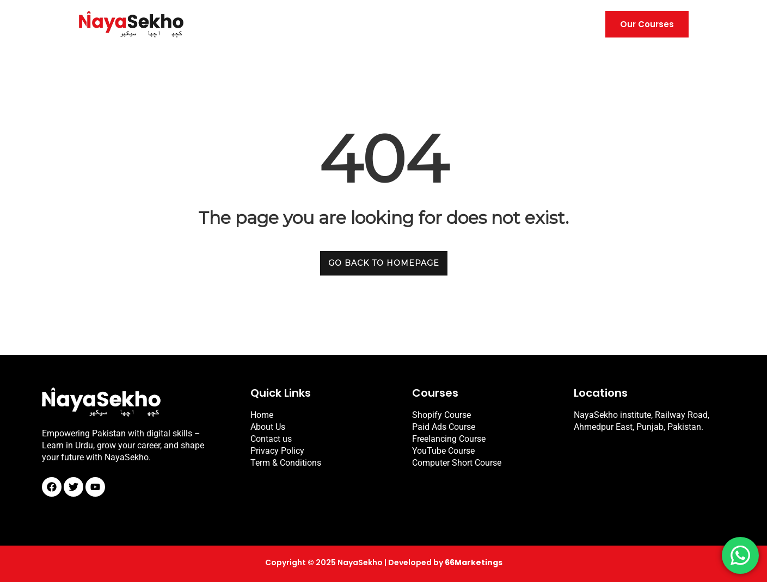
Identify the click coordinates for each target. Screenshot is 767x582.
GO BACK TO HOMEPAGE (383, 263)
